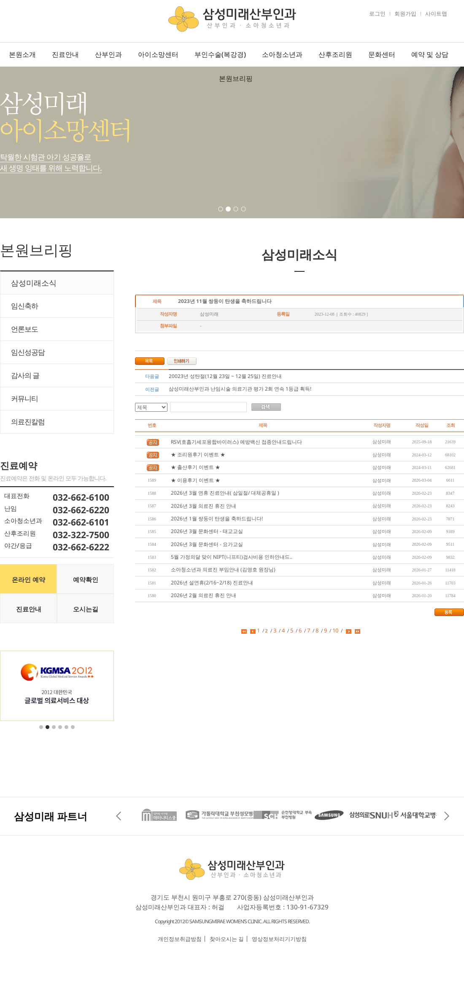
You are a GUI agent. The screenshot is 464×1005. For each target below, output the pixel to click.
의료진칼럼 (28, 421)
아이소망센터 (158, 54)
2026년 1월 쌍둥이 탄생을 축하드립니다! (217, 518)
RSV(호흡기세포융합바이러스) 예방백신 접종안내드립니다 (236, 441)
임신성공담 (28, 352)
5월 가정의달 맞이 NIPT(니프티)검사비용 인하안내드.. (231, 556)
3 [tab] (236, 214)
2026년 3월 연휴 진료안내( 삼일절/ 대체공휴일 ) (225, 492)
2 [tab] (229, 214)
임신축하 (24, 306)
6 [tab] (73, 732)
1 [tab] (221, 214)
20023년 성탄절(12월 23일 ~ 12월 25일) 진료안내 (225, 376)
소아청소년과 (282, 54)
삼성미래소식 (34, 283)
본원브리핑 (236, 78)
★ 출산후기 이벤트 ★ (195, 467)
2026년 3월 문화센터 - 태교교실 (207, 531)
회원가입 (405, 13)
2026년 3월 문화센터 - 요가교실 (207, 544)
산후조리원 (335, 54)
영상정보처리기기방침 (279, 939)
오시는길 (85, 609)
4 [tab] (244, 214)
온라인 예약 (28, 579)
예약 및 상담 (429, 54)
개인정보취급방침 (180, 939)
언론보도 (24, 329)
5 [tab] (67, 732)
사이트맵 (436, 13)
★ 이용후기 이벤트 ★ (195, 480)
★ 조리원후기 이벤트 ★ (198, 454)
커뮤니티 (24, 398)
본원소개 (22, 54)
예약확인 (85, 579)
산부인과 (108, 54)
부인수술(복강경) (220, 54)
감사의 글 (25, 375)
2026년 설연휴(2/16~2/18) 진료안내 (212, 582)
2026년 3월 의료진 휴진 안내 (203, 505)
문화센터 (381, 54)
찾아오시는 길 (227, 939)
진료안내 (65, 54)
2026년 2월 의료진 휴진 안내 (203, 595)
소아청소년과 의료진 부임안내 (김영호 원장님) (223, 569)
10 (335, 630)
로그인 (377, 13)
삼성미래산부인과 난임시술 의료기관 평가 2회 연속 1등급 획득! (240, 388)
